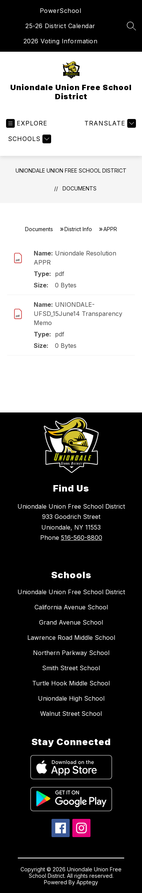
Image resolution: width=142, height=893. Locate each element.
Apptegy (87, 882)
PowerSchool (60, 10)
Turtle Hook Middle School (71, 683)
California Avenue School (71, 607)
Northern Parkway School (71, 653)
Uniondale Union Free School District (71, 170)
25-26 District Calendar (60, 26)
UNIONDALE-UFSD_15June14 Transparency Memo (78, 314)
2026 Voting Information (60, 41)
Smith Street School (71, 668)
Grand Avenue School (71, 622)
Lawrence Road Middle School (71, 637)
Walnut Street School (71, 713)
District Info (78, 229)
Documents (79, 188)
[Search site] (131, 25)
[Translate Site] (109, 123)
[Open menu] (26, 123)
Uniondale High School (71, 698)
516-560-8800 (81, 537)
